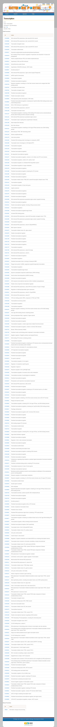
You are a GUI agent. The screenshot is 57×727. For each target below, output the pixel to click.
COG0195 (7, 44)
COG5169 (7, 603)
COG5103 (7, 556)
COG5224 (7, 635)
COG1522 (7, 207)
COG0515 (7, 64)
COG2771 (7, 338)
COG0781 (7, 87)
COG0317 (7, 52)
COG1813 (7, 261)
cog (7, 27)
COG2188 (7, 306)
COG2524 (7, 326)
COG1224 (7, 131)
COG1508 (7, 199)
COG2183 (7, 300)
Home (6, 14)
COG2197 (7, 309)
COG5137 (7, 573)
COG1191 (7, 117)
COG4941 (7, 512)
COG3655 (7, 417)
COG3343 (7, 383)
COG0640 (7, 81)
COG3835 (7, 434)
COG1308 (7, 143)
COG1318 (7, 151)
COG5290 (7, 655)
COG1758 (7, 250)
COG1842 (7, 264)
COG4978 (7, 521)
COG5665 (7, 699)
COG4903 (7, 506)
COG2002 (7, 289)
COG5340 (7, 664)
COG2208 (7, 315)
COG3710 (7, 423)
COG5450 (7, 673)
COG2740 (7, 332)
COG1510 (7, 202)
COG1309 (7, 145)
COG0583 (7, 78)
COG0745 (7, 84)
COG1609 (7, 221)
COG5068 (7, 538)
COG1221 (7, 128)
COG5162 (7, 595)
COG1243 (7, 134)
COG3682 (7, 420)
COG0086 (7, 41)
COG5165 (7, 601)
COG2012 (7, 292)
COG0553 (7, 67)
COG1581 (7, 213)
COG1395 (7, 174)
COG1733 (7, 244)
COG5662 (7, 696)
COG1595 (7, 219)
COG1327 (7, 157)
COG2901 (7, 347)
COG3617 (7, 409)
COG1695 (7, 236)
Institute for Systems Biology (26, 719)
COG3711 (7, 426)
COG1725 (7, 241)
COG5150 (7, 585)
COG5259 (7, 653)
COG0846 (7, 98)
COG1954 (7, 272)
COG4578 (7, 483)
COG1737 (7, 247)
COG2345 (7, 318)
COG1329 (7, 159)
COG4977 (7, 518)
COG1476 (7, 193)
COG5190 (7, 617)
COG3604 (7, 403)
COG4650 (7, 489)
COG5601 (7, 681)
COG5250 (7, 647)
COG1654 (7, 227)
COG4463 (7, 466)
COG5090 (7, 544)
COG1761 (7, 252)
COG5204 (7, 620)
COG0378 (7, 55)
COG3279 (7, 369)
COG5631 (7, 690)
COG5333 (7, 661)
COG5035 (7, 532)
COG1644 (7, 224)
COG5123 (7, 568)
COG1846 (7, 267)
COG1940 (7, 269)
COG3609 (7, 406)
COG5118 (7, 565)
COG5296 (7, 658)
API (52, 3)
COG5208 (7, 623)
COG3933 (7, 445)
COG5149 (7, 582)
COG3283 (7, 372)
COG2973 (7, 358)
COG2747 (7, 335)
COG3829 (7, 431)
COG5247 (7, 641)
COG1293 (7, 140)
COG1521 (7, 205)
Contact (48, 3)
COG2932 (7, 352)
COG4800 (7, 504)
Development (37, 719)
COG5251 (7, 650)
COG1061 (7, 105)
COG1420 (7, 185)
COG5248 (7, 644)
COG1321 (7, 154)
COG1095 (7, 107)
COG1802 (7, 258)
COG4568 (7, 480)
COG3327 (7, 381)
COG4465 (7, 469)
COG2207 (7, 312)
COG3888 (7, 437)
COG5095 (7, 550)
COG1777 (7, 255)
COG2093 (7, 295)
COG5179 (7, 612)
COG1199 (7, 122)
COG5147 (7, 580)
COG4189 (7, 454)
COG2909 (7, 350)
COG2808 (7, 340)
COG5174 (7, 606)
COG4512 (7, 472)
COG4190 (7, 457)
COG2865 (7, 344)
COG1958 (7, 275)
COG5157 (7, 591)
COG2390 (7, 324)
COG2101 (7, 298)
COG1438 (7, 188)
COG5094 (7, 547)
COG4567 (7, 478)
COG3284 (7, 375)
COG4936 (7, 509)
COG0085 (7, 38)
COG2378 (7, 321)
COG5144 (7, 576)
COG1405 (7, 179)
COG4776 (7, 501)
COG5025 (7, 527)
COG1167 (7, 113)
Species (25, 14)
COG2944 (7, 355)
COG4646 (7, 486)
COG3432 (7, 395)
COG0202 (7, 46)
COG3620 (7, 412)
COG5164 (7, 598)
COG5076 (7, 541)
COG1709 (7, 238)
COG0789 (7, 93)
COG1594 (7, 216)
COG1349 (7, 165)
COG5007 (7, 524)
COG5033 (7, 530)
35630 (6, 709)
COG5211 (7, 626)
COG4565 (7, 475)
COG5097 (7, 554)
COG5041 (7, 535)
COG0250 (7, 49)
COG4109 (7, 451)
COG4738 (7, 495)
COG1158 (7, 110)
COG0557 (7, 69)
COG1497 (7, 196)
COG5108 (7, 559)
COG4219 (7, 460)
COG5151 (7, 588)
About (43, 3)
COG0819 (7, 95)
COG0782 (7, 90)
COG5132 (7, 570)
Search (15, 14)
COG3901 (7, 440)
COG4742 (7, 498)
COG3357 (7, 389)
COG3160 (7, 366)
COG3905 (7, 443)
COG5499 (7, 676)
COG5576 (7, 679)
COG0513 (7, 61)
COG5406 (7, 667)
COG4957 (7, 515)
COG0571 (7, 75)
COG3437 (7, 397)
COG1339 (7, 162)
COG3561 (7, 400)
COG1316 (7, 148)
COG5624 (7, 684)
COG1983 (7, 283)
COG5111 (7, 562)
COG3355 (7, 386)
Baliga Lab (16, 719)
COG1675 (7, 230)
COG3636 (7, 414)
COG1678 (7, 233)
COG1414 (7, 182)
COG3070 (7, 364)
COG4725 (7, 492)
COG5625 (7, 688)
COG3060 (7, 361)
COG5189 (7, 615)
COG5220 (7, 629)
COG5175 (7, 609)
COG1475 (7, 190)
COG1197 (7, 119)
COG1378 (7, 168)
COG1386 (7, 171)
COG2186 (7, 303)
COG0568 (7, 72)
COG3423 (7, 392)
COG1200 (7, 125)
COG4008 (7, 448)
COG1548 (7, 210)
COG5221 (7, 632)
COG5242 (7, 638)
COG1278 (7, 137)
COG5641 (7, 693)
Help (33, 14)
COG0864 (7, 101)
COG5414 (7, 670)
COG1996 (7, 286)
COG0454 (7, 58)
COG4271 (7, 463)
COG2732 (7, 329)
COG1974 (7, 281)
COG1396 (7, 176)
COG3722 (7, 428)
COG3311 (7, 378)
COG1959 (7, 278)
